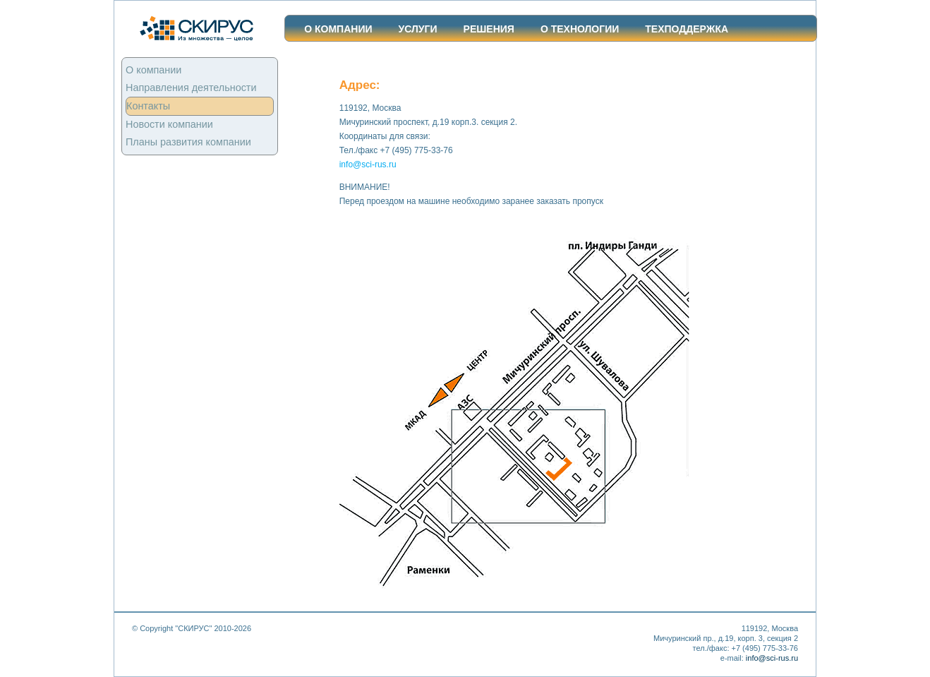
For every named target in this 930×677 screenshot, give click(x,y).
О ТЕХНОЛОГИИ (580, 29)
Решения (489, 29)
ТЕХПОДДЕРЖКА (686, 29)
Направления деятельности (191, 87)
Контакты (148, 106)
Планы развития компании (188, 142)
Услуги (418, 29)
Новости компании (169, 124)
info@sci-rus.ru (368, 164)
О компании (338, 29)
